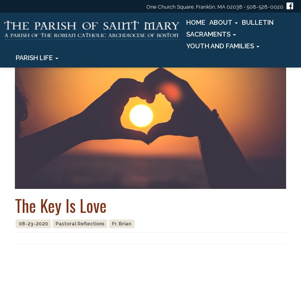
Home (195, 22)
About (223, 22)
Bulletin (258, 22)
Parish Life (37, 58)
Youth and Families (222, 46)
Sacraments (211, 34)
